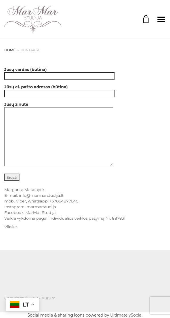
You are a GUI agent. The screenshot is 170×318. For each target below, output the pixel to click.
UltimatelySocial (126, 315)
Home (9, 50)
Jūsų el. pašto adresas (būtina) (59, 90)
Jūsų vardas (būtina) (59, 73)
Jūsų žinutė (58, 134)
